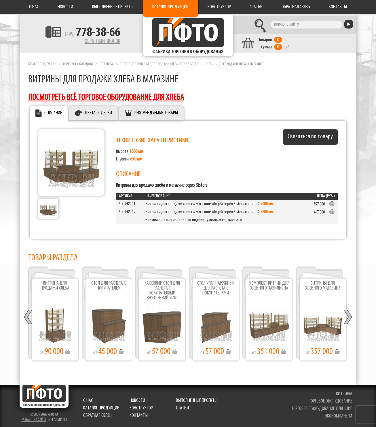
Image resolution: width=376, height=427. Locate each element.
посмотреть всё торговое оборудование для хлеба (106, 96)
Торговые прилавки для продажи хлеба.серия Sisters (159, 63)
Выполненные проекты (113, 7)
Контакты (338, 7)
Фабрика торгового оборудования (188, 36)
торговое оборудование (330, 400)
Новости (65, 7)
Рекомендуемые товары (156, 112)
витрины (344, 392)
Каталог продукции (170, 7)
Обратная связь (296, 7)
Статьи (256, 7)
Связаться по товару (310, 135)
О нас (34, 7)
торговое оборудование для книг (321, 407)
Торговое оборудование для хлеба (88, 63)
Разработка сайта (34, 418)
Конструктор (219, 7)
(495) (87, 35)
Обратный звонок (97, 42)
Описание (53, 112)
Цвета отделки (98, 112)
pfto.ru (53, 413)
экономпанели (338, 414)
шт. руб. (279, 42)
